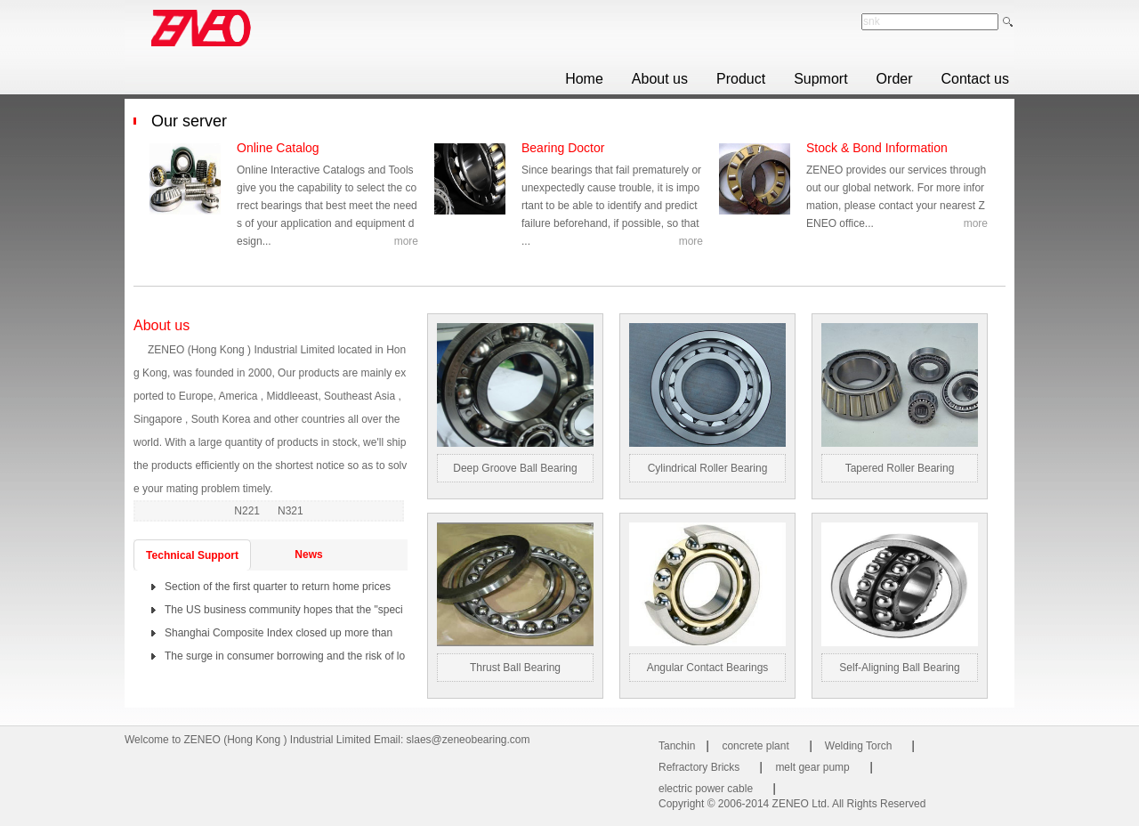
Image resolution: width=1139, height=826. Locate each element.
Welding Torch (859, 746)
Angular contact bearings (708, 667)
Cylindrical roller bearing (708, 468)
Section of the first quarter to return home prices (278, 586)
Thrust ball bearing (515, 667)
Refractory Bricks (698, 767)
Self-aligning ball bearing (899, 667)
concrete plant (755, 746)
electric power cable (705, 788)
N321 (290, 511)
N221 (248, 511)
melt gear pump (812, 767)
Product (740, 78)
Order (894, 78)
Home (584, 78)
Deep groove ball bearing (515, 468)
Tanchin (676, 746)
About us (660, 78)
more (406, 241)
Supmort (820, 78)
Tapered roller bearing (900, 468)
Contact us (975, 78)
